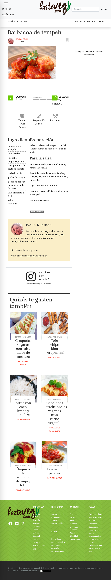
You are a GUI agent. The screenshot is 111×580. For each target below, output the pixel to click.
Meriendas (93, 524)
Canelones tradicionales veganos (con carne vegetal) (56, 413)
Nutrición (74, 507)
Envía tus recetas (96, 548)
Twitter (35, 539)
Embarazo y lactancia (74, 528)
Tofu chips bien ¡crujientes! (55, 347)
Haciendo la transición (56, 518)
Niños (72, 533)
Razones (55, 532)
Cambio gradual (57, 514)
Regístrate (8, 14)
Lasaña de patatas (54, 471)
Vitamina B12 (75, 524)
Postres (92, 520)
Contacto (36, 520)
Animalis (36, 533)
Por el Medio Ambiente (56, 546)
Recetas (92, 507)
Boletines (36, 523)
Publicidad (37, 526)
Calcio (72, 517)
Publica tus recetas (17, 21)
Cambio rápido (57, 523)
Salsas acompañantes (95, 534)
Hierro (72, 520)
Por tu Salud (56, 539)
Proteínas (74, 514)
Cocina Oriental (95, 539)
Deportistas (75, 539)
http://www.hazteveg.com (24, 250)
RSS (34, 549)
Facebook (36, 536)
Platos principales (37, 211)
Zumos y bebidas (95, 530)
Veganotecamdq (23, 490)
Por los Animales (58, 542)
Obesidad (74, 536)
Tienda (35, 530)
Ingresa (6, 9)
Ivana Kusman (22, 39)
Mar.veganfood (54, 357)
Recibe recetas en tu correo (89, 21)
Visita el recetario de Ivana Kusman (29, 255)
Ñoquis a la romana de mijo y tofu (23, 477)
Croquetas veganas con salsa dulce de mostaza (23, 349)
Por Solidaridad (57, 551)
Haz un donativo (39, 546)
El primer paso (57, 507)
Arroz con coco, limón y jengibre (23, 409)
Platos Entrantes (95, 517)
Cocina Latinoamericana (95, 543)
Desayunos (93, 527)
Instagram (37, 542)
